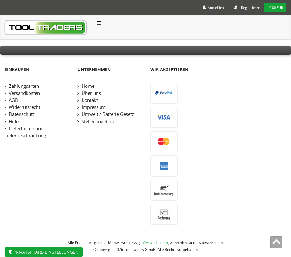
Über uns (91, 93)
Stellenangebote (98, 121)
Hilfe (14, 121)
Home (88, 86)
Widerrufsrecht (24, 107)
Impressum (93, 107)
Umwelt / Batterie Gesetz (108, 114)
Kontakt (90, 100)
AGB (13, 100)
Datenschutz (22, 114)
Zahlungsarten (24, 86)
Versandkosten (24, 93)
